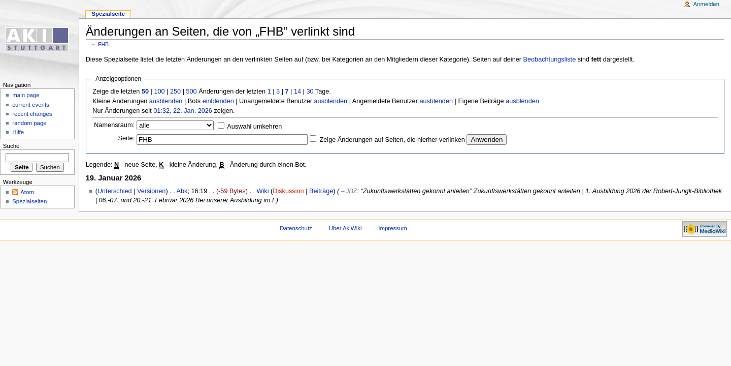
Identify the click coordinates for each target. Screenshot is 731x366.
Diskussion (288, 191)
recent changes (32, 114)
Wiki (263, 191)
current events (30, 105)
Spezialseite (108, 14)
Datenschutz (296, 228)
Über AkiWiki (345, 228)
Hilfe (18, 132)
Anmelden (706, 4)
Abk (182, 191)
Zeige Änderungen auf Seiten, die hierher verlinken (392, 139)
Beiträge (321, 191)
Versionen (151, 191)
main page (26, 95)
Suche (11, 146)
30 (309, 91)
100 (159, 91)
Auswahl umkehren (254, 126)
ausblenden (166, 101)
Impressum (392, 228)
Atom (27, 192)
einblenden (218, 101)
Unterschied (114, 191)
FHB (103, 44)
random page (29, 123)
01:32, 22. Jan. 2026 (182, 110)
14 (297, 91)
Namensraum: (114, 125)
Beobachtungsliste (549, 59)
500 (191, 91)
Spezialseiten (29, 201)
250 (175, 91)
